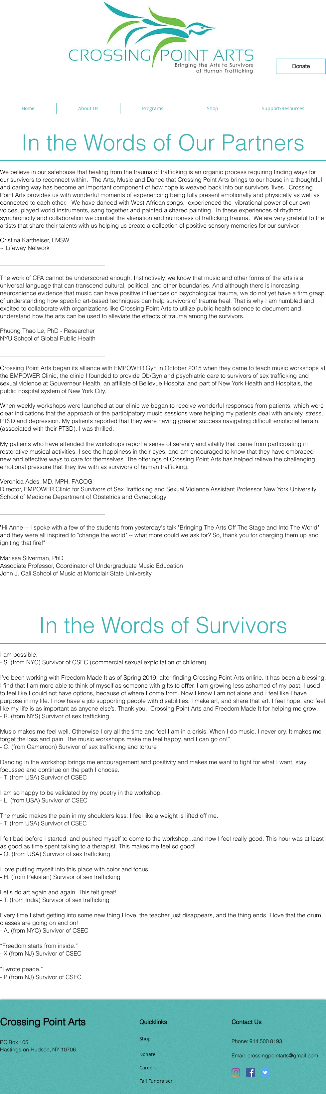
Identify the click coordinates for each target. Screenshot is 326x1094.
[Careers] (163, 1067)
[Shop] (163, 1038)
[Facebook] (250, 1072)
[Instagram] (236, 1072)
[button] (88, 108)
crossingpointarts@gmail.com (282, 1055)
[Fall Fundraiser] (163, 1080)
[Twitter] (265, 1072)
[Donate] (301, 66)
